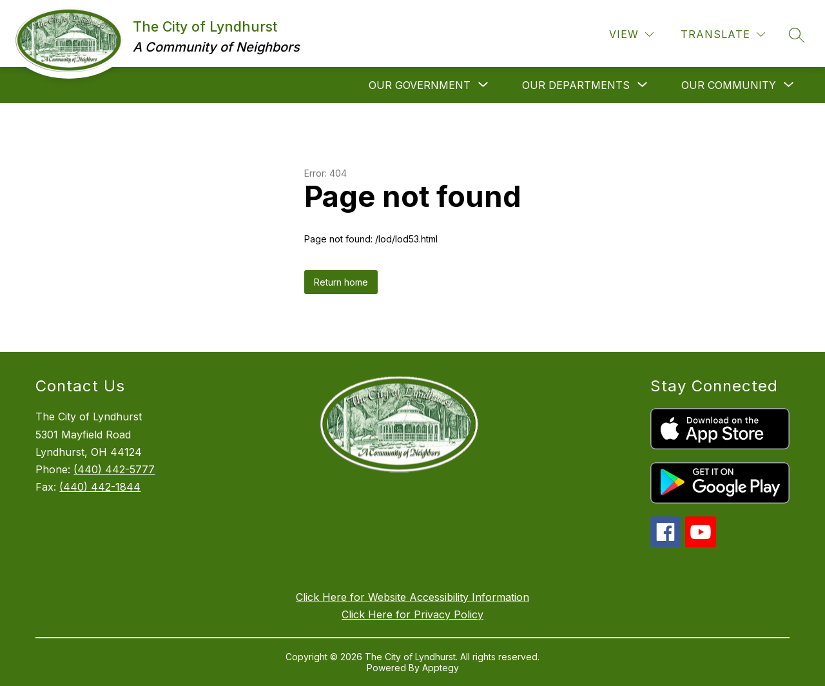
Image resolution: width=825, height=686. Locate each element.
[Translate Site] (722, 34)
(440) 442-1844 (100, 486)
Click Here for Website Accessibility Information (412, 597)
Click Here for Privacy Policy (412, 614)
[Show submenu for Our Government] (420, 85)
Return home (341, 282)
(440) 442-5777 (114, 469)
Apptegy (440, 667)
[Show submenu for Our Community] (728, 85)
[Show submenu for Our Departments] (576, 85)
